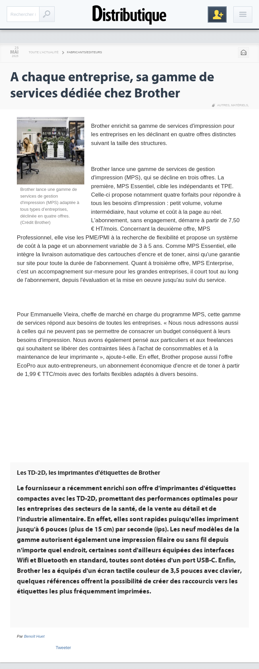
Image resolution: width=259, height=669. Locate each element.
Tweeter (63, 647)
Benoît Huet (34, 636)
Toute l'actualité (44, 52)
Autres (223, 105)
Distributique (129, 14)
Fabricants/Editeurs (84, 52)
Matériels (239, 105)
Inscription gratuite (217, 14)
